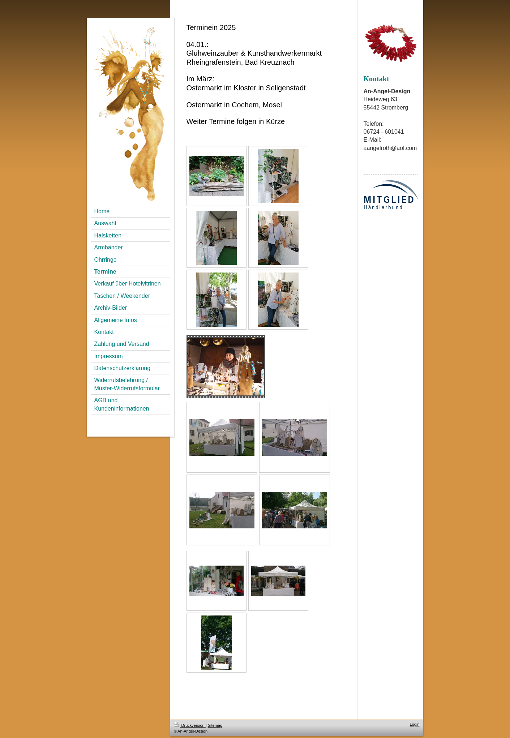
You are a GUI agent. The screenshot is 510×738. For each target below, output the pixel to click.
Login (415, 724)
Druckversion (190, 725)
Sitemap (215, 725)
